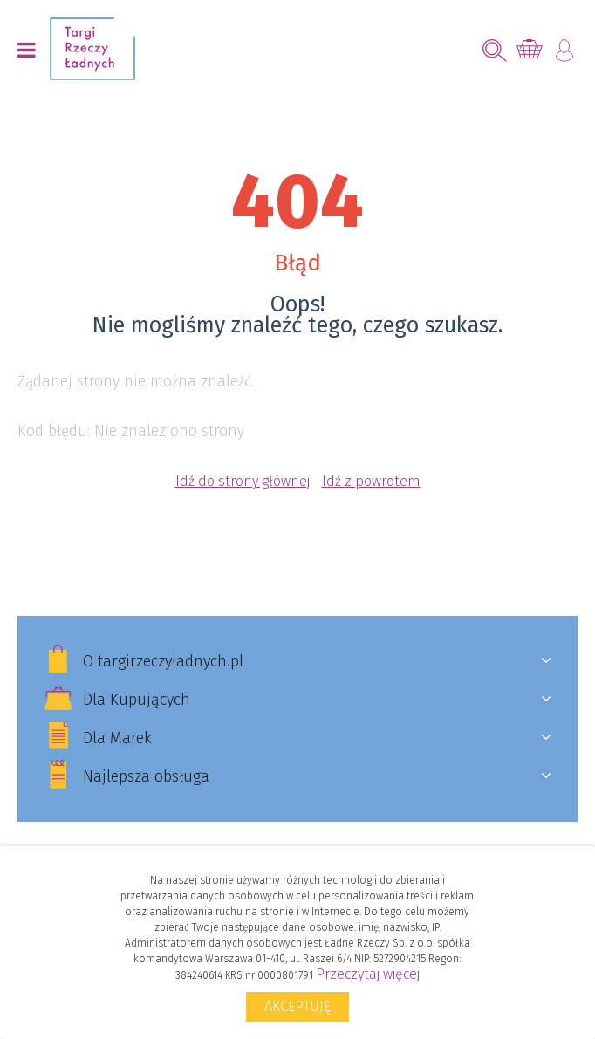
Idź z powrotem (371, 481)
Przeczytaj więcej (368, 974)
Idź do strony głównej (242, 481)
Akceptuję (297, 1006)
